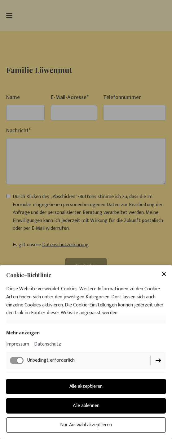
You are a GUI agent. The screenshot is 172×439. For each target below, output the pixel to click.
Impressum (17, 344)
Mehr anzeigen (23, 333)
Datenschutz (47, 344)
